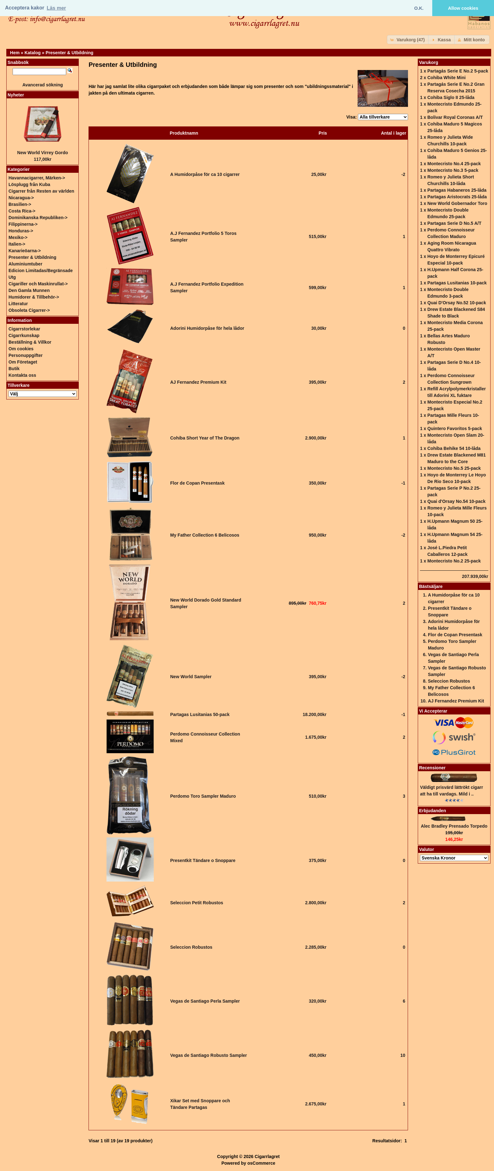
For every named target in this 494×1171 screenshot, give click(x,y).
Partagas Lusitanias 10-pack (457, 282)
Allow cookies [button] (463, 8)
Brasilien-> (20, 204)
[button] (408, 39)
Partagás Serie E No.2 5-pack (458, 70)
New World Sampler (190, 676)
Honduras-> (21, 230)
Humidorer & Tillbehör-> (34, 297)
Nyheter (16, 94)
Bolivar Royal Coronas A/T (455, 117)
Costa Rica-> (22, 210)
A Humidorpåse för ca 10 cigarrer (204, 174)
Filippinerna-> (23, 224)
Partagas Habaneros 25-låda (457, 190)
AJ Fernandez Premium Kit (198, 382)
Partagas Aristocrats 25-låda (457, 196)
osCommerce (261, 1163)
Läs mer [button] (56, 8)
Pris (323, 133)
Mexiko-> (18, 237)
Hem (15, 52)
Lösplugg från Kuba (29, 184)
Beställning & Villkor (30, 342)
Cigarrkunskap (24, 335)
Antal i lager (393, 133)
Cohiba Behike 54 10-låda (454, 448)
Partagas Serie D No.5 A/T (454, 223)
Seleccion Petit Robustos (196, 902)
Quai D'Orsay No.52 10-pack (457, 302)
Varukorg (428, 62)
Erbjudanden (432, 810)
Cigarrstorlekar (24, 328)
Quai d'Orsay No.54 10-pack (457, 501)
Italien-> (17, 244)
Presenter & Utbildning (70, 52)
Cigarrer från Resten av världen (41, 191)
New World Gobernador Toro (457, 203)
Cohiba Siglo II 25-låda (451, 97)
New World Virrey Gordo (42, 152)
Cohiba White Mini (447, 77)
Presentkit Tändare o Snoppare (202, 860)
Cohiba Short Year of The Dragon (204, 437)
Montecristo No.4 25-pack (454, 163)
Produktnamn (184, 133)
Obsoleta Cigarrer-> (29, 310)
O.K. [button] (419, 8)
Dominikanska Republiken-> (38, 217)
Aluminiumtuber (25, 263)
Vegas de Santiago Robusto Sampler (208, 1055)
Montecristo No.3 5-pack (453, 170)
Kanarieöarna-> (25, 250)
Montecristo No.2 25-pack (454, 560)
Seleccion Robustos (191, 947)
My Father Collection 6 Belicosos (204, 535)
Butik (14, 368)
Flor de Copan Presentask (197, 483)
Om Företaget (23, 361)
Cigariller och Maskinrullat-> (38, 283)
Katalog (33, 52)
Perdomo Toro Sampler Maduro (203, 796)
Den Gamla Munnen (29, 290)
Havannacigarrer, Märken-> (37, 177)
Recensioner (432, 767)
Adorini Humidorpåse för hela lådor (207, 328)
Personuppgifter (26, 355)
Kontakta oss (22, 375)
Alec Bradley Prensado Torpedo (454, 826)
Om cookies (21, 348)
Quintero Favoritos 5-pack (455, 428)
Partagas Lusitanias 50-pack (199, 714)
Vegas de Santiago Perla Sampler (205, 1001)
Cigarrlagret (267, 1156)
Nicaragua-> (21, 197)
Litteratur (18, 303)
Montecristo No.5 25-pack (454, 468)
